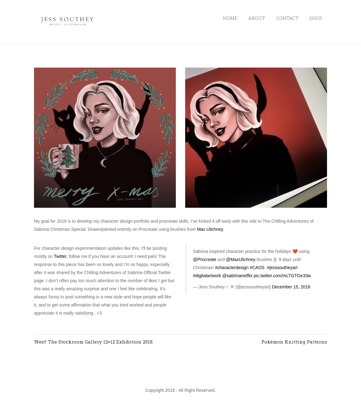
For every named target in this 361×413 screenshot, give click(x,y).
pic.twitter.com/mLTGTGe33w (282, 275)
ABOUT (256, 18)
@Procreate (204, 259)
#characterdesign (231, 267)
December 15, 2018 (291, 286)
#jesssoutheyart (282, 267)
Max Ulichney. (210, 229)
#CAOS (257, 267)
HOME (230, 18)
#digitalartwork (207, 275)
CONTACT (287, 18)
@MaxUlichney (240, 259)
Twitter (60, 256)
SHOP (315, 18)
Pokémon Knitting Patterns (294, 342)
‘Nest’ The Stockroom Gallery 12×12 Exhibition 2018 (93, 342)
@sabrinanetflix (237, 275)
